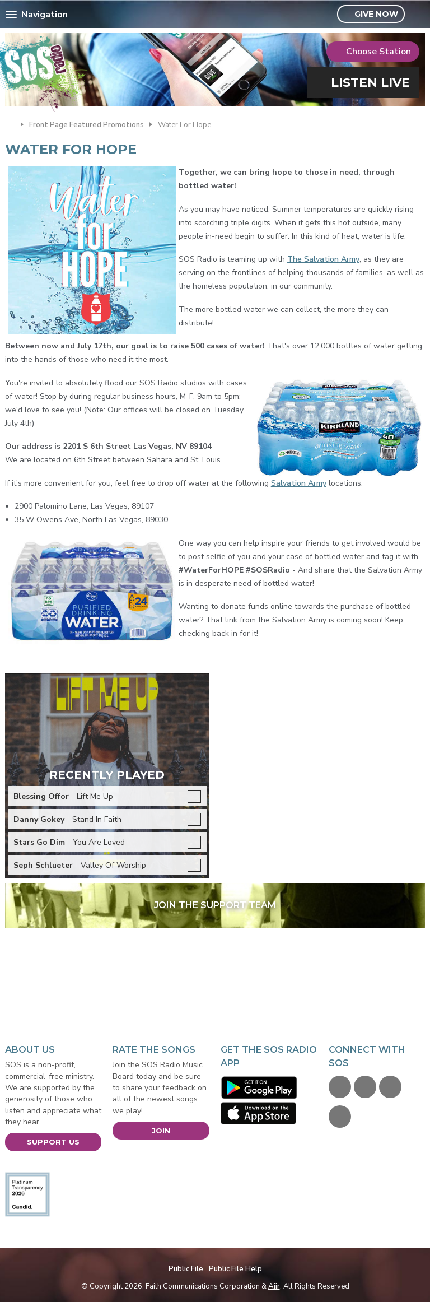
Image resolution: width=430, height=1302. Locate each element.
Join (161, 1130)
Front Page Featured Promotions (86, 125)
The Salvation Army (323, 259)
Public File (186, 1269)
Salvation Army (298, 483)
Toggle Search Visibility (418, 14)
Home (10, 124)
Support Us (53, 1141)
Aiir (274, 1286)
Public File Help (235, 1269)
